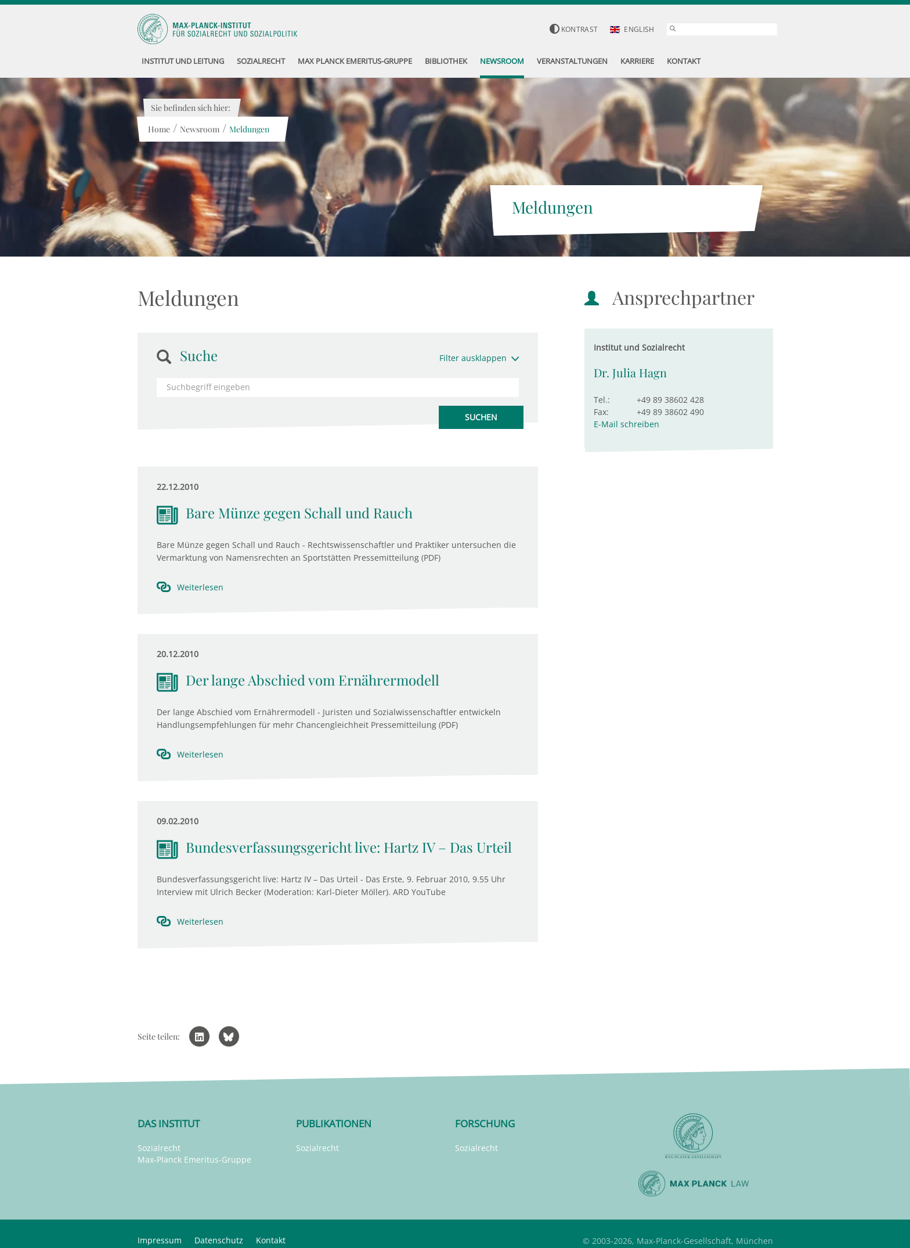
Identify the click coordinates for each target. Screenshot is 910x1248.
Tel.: (602, 399)
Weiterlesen (200, 587)
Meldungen (249, 129)
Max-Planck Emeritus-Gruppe (194, 1159)
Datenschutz (218, 1240)
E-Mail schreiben (626, 424)
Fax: (601, 411)
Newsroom (199, 129)
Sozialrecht (159, 1147)
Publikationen (333, 1123)
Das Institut (169, 1123)
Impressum (160, 1240)
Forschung (485, 1123)
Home (159, 129)
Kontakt (271, 1240)
